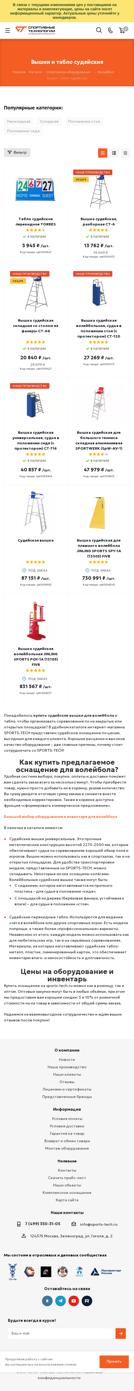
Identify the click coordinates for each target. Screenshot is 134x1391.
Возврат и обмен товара (67, 1141)
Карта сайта (67, 1200)
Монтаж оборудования (67, 1148)
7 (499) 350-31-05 (42, 1223)
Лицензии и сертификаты (67, 1089)
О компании (67, 1050)
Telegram (60, 1301)
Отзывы (67, 1081)
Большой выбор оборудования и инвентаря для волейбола (60, 816)
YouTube (73, 1301)
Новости (67, 1059)
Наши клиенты (67, 1074)
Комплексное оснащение (67, 1192)
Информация (67, 1109)
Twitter (87, 1301)
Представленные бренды (67, 1096)
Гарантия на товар (67, 1133)
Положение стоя (84, 121)
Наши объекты (67, 1185)
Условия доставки (67, 1126)
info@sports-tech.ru (99, 1224)
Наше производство (67, 1067)
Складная (49, 121)
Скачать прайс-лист (67, 1177)
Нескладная (18, 121)
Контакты (67, 1170)
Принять (114, 1361)
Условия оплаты (67, 1118)
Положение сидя (23, 131)
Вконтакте (47, 1301)
